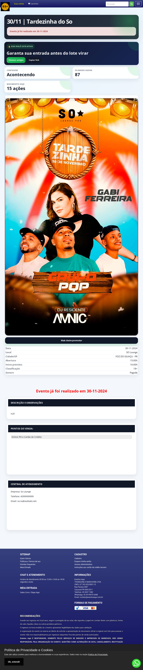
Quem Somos (25, 558)
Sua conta (19, 3)
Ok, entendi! (14, 662)
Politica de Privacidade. (98, 654)
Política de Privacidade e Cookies (28, 650)
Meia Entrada (25, 567)
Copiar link (34, 60)
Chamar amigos (16, 60)
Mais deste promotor (71, 340)
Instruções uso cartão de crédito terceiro (90, 567)
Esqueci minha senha (83, 561)
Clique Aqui (35, 592)
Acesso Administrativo (83, 564)
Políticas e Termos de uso (30, 561)
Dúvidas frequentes (27, 564)
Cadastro (78, 558)
